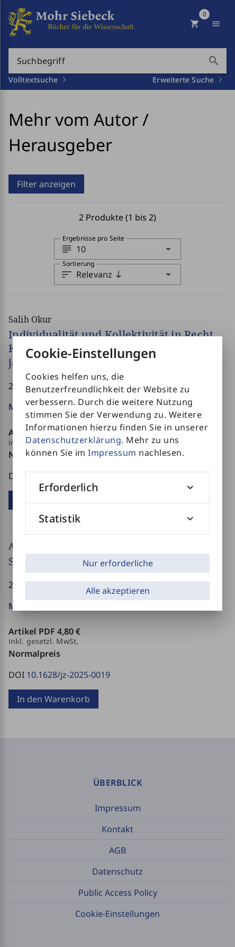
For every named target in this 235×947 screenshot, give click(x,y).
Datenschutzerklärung (73, 440)
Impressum (112, 452)
